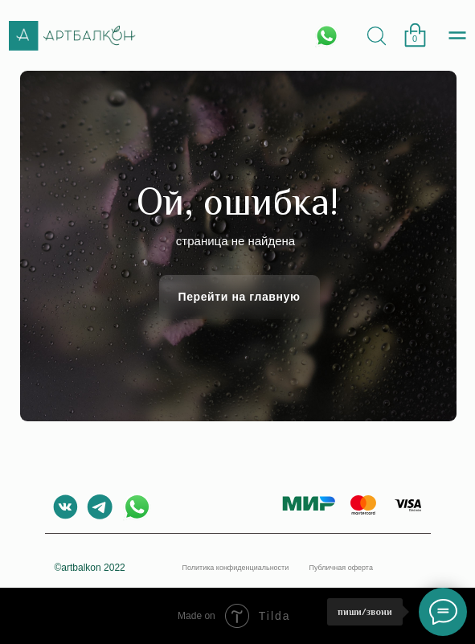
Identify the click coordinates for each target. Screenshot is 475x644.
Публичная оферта (341, 568)
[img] (376, 36)
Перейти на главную (239, 296)
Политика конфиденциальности (235, 568)
